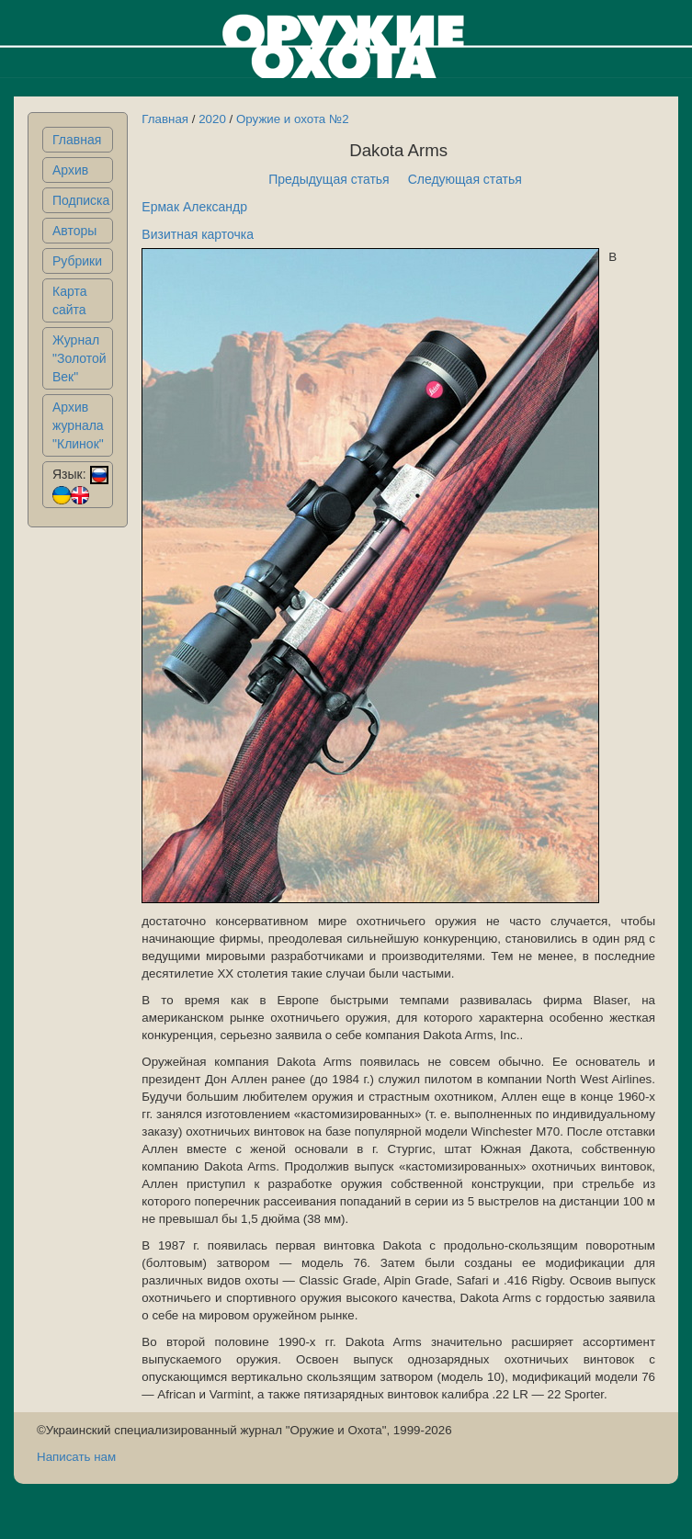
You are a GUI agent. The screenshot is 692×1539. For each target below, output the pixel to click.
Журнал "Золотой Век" (79, 358)
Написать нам (76, 1457)
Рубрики (77, 261)
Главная (76, 139)
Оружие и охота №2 (292, 119)
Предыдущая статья (329, 179)
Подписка (80, 200)
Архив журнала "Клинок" (78, 425)
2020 (212, 119)
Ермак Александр (194, 206)
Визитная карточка (198, 234)
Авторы (74, 230)
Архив (70, 170)
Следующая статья (465, 179)
